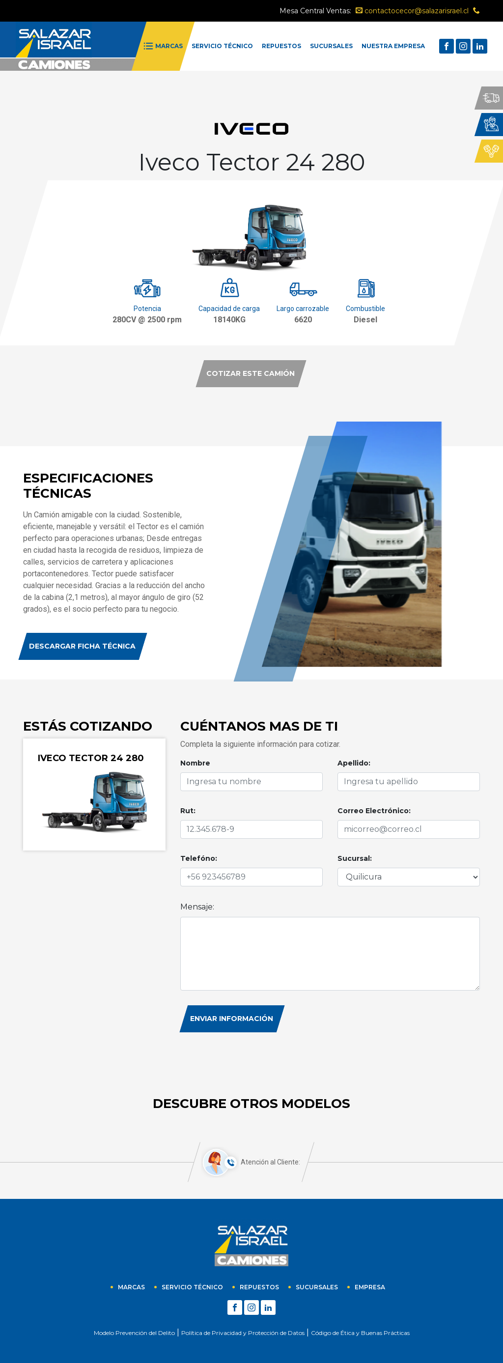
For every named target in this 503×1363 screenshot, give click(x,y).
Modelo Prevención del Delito (134, 1332)
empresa (370, 1287)
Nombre (195, 763)
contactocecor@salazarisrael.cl (412, 10)
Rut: (188, 810)
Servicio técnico (192, 1287)
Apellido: (353, 763)
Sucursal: (354, 858)
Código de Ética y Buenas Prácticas (360, 1332)
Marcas (131, 1287)
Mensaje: (197, 906)
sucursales (317, 1287)
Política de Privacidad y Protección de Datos (243, 1332)
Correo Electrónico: (374, 810)
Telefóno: (198, 858)
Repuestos (259, 1287)
